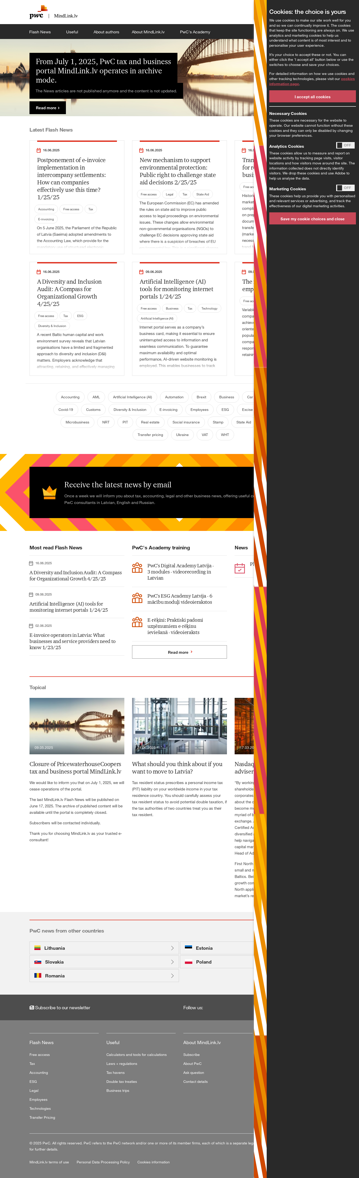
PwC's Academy (195, 31)
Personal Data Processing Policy (104, 1162)
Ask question (193, 1072)
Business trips (117, 1090)
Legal (169, 194)
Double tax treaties (121, 1081)
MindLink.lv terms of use (49, 1162)
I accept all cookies (313, 96)
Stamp (218, 422)
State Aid (202, 194)
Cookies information (153, 1162)
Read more (46, 107)
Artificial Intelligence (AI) (157, 318)
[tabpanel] (179, 77)
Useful (72, 31)
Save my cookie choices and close (313, 218)
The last (36, 799)
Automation (174, 397)
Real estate (150, 422)
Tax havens (115, 1072)
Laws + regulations (121, 1063)
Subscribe (191, 1054)
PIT (125, 422)
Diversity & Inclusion (52, 326)
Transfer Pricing (42, 1117)
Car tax (253, 397)
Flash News (40, 31)
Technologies (40, 1108)
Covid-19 (65, 409)
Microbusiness (77, 422)
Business (172, 308)
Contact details (195, 1081)
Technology (209, 308)
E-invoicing (46, 219)
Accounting (46, 209)
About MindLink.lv (149, 31)
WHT (225, 434)
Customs (93, 409)
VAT (205, 434)
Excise (247, 409)
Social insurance (186, 422)
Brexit (201, 397)
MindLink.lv (53, 799)
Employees (199, 409)
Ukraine (182, 434)
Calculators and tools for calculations (136, 1054)
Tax (90, 209)
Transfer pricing (150, 434)
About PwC (192, 1063)
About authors (106, 31)
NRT (105, 422)
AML (96, 397)
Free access (71, 209)
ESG (80, 316)
